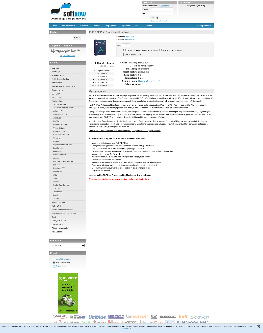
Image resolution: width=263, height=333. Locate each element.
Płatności (84, 26)
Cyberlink (56, 141)
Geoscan (56, 158)
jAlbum (56, 175)
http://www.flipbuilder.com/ (149, 81)
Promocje (56, 72)
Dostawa (96, 26)
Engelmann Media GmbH (62, 145)
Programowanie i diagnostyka (64, 213)
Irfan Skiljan (57, 172)
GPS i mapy (57, 98)
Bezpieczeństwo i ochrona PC (64, 86)
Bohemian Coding (60, 125)
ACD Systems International (63, 108)
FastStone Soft (58, 148)
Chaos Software (59, 128)
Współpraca (111, 26)
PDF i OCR (56, 206)
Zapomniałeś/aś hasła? (159, 21)
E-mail (145, 9)
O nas (138, 26)
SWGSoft (56, 188)
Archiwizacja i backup (60, 79)
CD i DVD (56, 94)
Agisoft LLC (57, 111)
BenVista (56, 121)
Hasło (144, 13)
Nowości (55, 68)
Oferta (54, 26)
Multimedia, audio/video (61, 202)
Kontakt (149, 26)
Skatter (56, 178)
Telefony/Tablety (58, 224)
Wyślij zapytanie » (67, 56)
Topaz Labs (57, 192)
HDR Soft (56, 165)
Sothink (56, 182)
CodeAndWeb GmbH (61, 135)
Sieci (54, 217)
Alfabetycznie (58, 75)
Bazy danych (57, 83)
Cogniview (57, 138)
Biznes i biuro (57, 90)
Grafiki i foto (57, 101)
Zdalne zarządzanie (60, 228)
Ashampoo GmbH (60, 114)
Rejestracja (164, 6)
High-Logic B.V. (59, 168)
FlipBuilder (57, 151)
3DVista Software (59, 104)
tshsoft (55, 195)
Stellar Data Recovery (61, 185)
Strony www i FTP (59, 221)
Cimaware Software (60, 131)
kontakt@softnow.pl (64, 259)
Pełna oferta (57, 232)
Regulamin (125, 26)
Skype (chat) (61, 266)
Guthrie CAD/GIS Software (63, 161)
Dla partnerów (68, 26)
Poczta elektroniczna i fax (62, 210)
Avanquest (57, 118)
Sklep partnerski (204, 26)
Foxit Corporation (59, 155)
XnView (56, 198)
